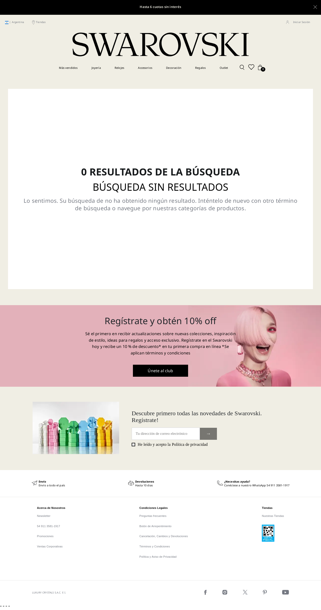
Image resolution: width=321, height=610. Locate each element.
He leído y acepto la (170, 444)
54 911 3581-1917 (48, 526)
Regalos (200, 68)
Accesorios (145, 68)
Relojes (119, 68)
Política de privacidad (190, 444)
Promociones (45, 536)
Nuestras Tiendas (273, 515)
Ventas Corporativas (50, 546)
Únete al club (160, 370)
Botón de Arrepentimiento (155, 526)
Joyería (96, 68)
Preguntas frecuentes (153, 515)
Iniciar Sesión (301, 22)
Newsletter (44, 515)
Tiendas (41, 22)
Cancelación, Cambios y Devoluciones (163, 536)
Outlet (224, 68)
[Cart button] (260, 68)
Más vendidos (68, 68)
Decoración (173, 68)
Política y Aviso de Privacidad (158, 556)
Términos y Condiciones (154, 546)
